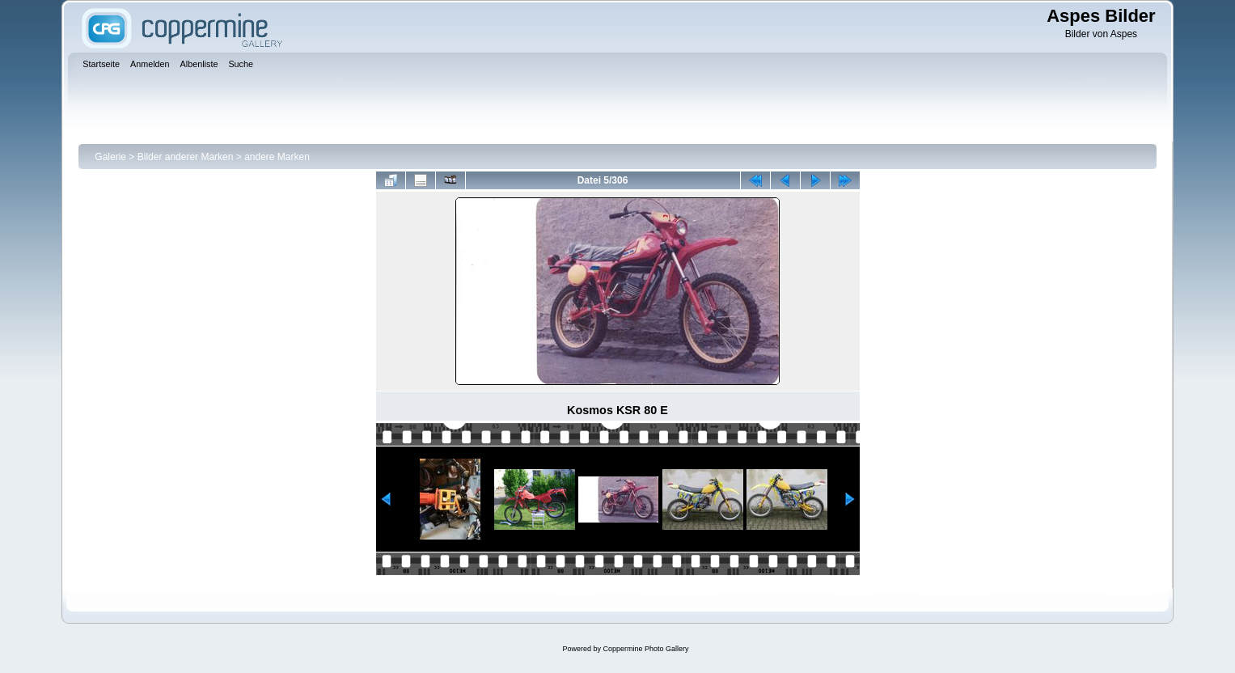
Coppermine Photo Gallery (645, 649)
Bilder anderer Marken (185, 157)
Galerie (110, 157)
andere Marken (277, 157)
